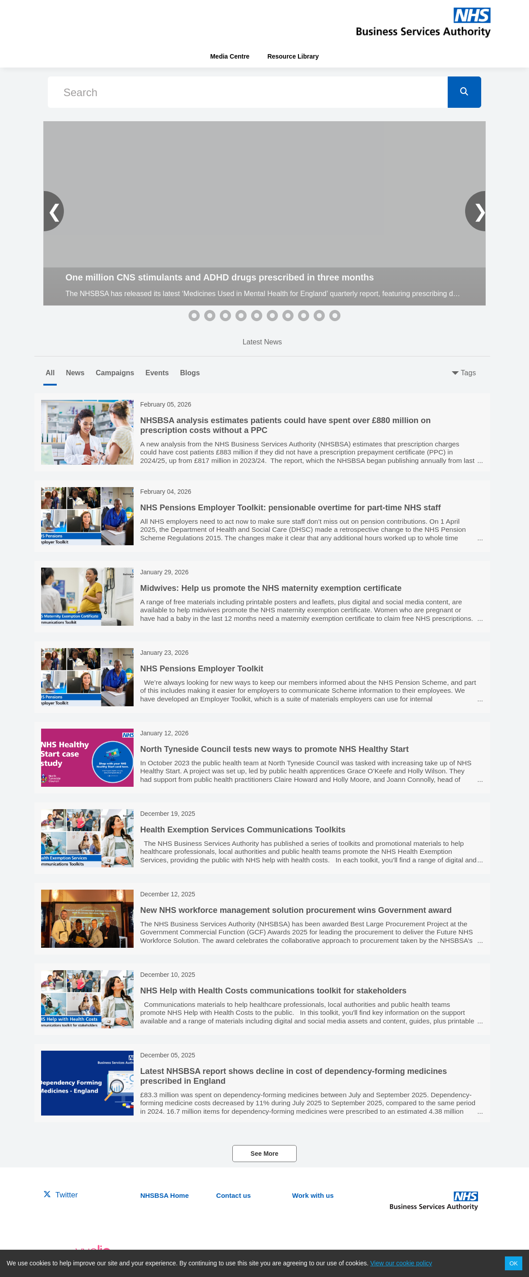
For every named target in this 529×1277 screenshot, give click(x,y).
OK (513, 1263)
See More (264, 1153)
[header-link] (424, 22)
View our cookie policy (401, 1263)
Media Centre (229, 56)
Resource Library (293, 56)
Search (80, 92)
